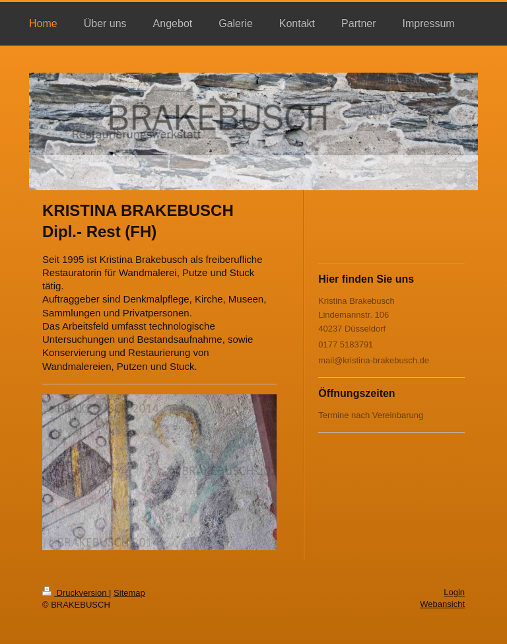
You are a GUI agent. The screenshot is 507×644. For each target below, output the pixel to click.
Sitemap (129, 593)
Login (454, 592)
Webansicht (442, 604)
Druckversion (75, 593)
